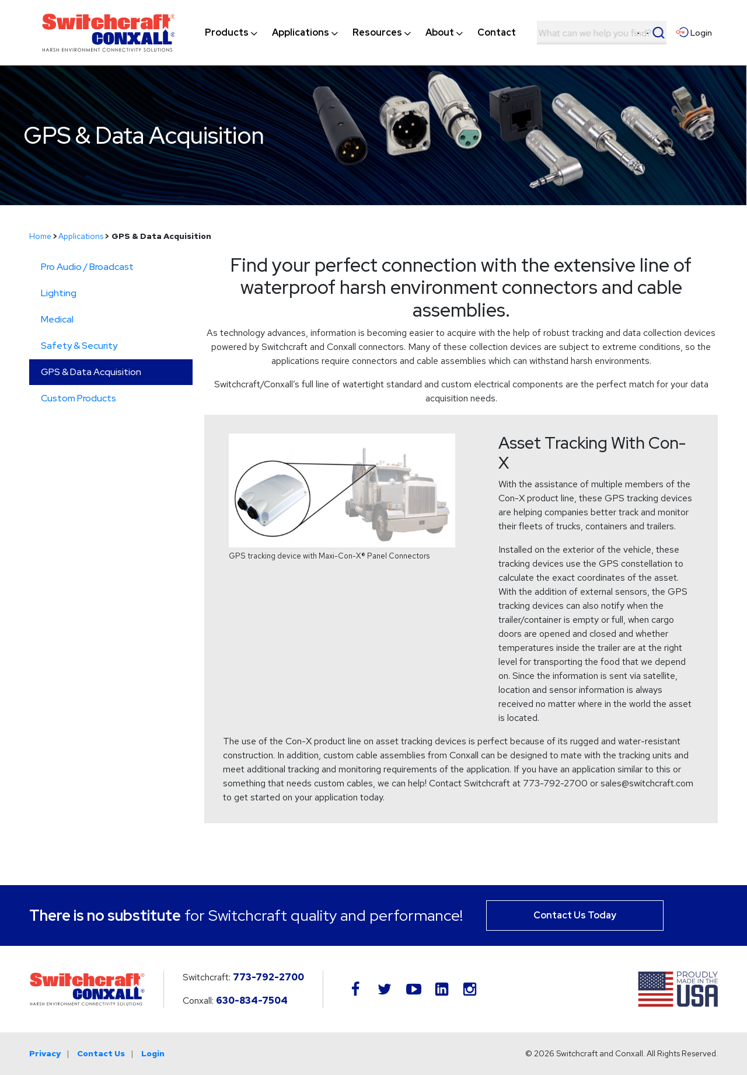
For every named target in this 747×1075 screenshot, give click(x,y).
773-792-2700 (268, 977)
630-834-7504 (252, 1000)
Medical (57, 319)
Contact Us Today (574, 915)
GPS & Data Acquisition (91, 372)
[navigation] (360, 32)
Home (40, 236)
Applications (80, 236)
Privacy (45, 1053)
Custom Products (78, 398)
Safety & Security (79, 345)
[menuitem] (226, 32)
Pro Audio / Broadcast (87, 267)
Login (153, 1053)
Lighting (58, 293)
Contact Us (101, 1053)
